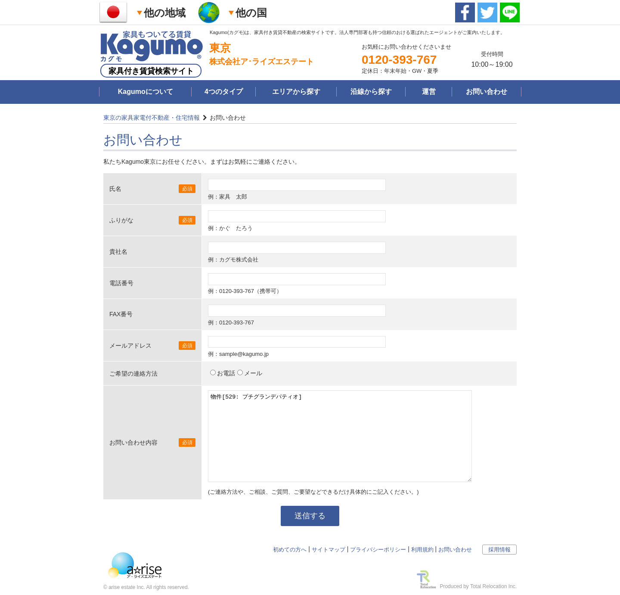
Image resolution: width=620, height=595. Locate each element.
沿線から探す (371, 91)
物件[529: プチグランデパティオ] (340, 436)
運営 (429, 91)
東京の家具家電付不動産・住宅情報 (151, 117)
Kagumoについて (145, 91)
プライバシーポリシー (378, 549)
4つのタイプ (224, 91)
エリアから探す (296, 91)
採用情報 (499, 549)
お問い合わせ (486, 91)
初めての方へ (290, 549)
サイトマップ (328, 549)
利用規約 (422, 549)
